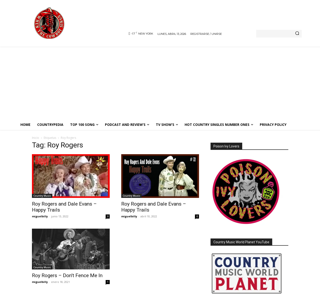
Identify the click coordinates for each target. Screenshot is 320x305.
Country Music (42, 195)
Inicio (35, 138)
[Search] (297, 33)
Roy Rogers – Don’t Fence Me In (67, 275)
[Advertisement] (160, 82)
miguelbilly (40, 216)
